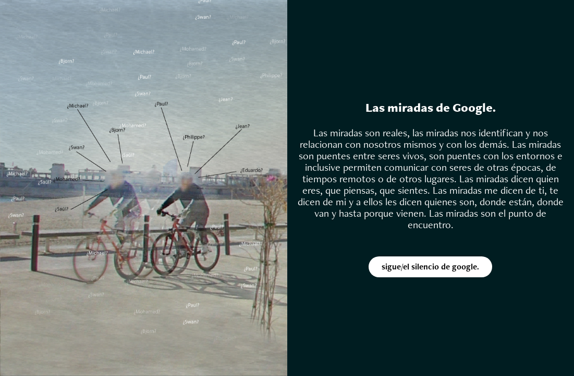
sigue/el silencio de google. (430, 266)
